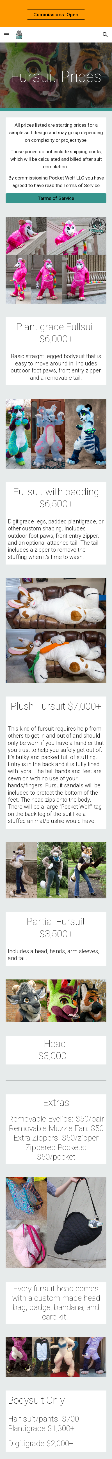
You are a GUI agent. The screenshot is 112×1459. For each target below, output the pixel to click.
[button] (6, 34)
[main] (56, 76)
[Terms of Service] (56, 198)
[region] (56, 13)
